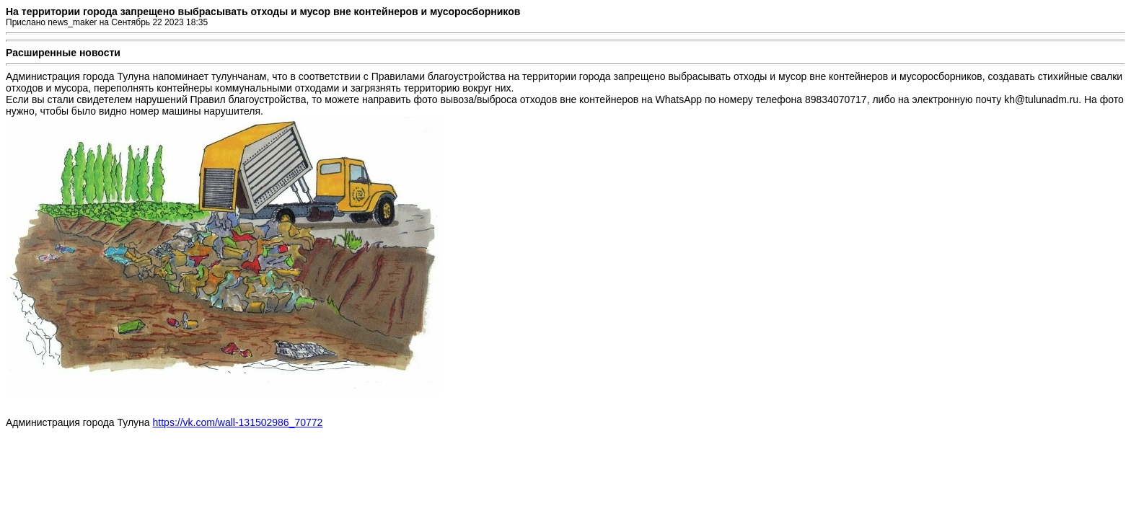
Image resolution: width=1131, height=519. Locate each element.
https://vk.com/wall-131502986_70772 (238, 422)
